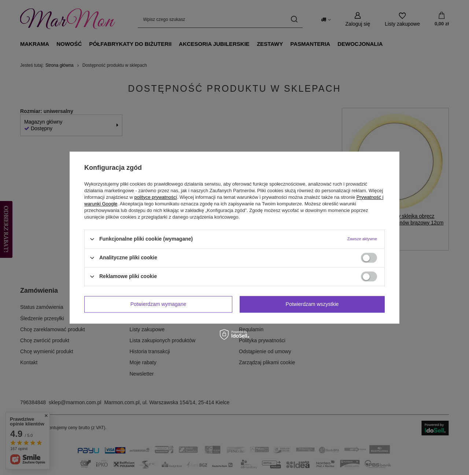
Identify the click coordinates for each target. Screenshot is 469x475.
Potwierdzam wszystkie (312, 304)
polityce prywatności (155, 197)
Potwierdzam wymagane (158, 304)
